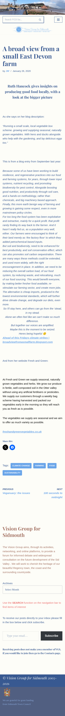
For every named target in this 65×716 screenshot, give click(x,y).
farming (39, 466)
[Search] (19, 19)
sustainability (12, 473)
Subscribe (51, 635)
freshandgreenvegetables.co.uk (22, 431)
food (52, 466)
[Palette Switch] (53, 30)
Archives (8, 583)
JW (7, 71)
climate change (21, 466)
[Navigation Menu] (58, 20)
